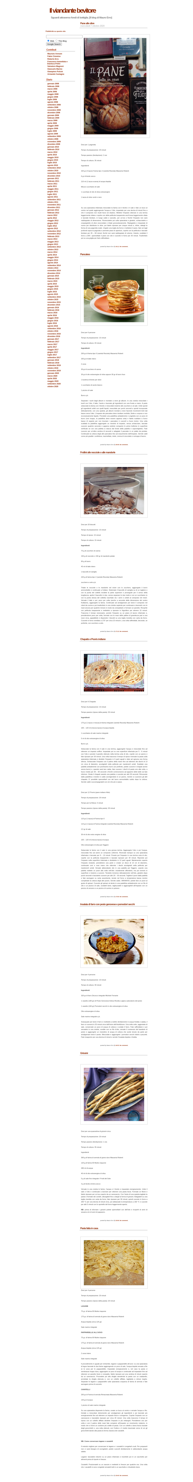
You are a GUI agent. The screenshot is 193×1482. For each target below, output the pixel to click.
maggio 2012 (53, 221)
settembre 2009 (54, 136)
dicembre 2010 (53, 176)
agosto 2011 (52, 197)
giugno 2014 (52, 260)
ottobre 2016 (52, 331)
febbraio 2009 (53, 118)
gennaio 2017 (53, 339)
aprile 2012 (52, 218)
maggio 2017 (53, 350)
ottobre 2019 (52, 368)
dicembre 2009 (53, 144)
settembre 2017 (54, 357)
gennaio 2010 (53, 147)
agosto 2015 (52, 294)
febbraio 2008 (53, 86)
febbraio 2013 (53, 236)
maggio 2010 (53, 157)
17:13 (117, 631)
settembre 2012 (54, 231)
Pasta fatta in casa (89, 1228)
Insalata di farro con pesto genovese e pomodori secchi (107, 904)
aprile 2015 (52, 284)
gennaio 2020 (53, 373)
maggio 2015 (53, 286)
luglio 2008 (52, 99)
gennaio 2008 (53, 84)
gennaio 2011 (53, 178)
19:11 (117, 246)
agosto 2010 (52, 165)
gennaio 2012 (53, 210)
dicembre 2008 (53, 113)
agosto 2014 (52, 263)
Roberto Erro (53, 59)
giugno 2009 (52, 128)
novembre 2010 (54, 173)
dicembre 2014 (53, 273)
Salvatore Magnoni (55, 66)
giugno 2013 (52, 244)
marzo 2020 (52, 376)
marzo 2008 (52, 89)
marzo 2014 (52, 252)
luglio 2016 (52, 323)
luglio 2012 (52, 226)
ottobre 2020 (52, 386)
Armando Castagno (55, 74)
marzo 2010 (52, 152)
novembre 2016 (54, 334)
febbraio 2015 (53, 278)
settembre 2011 (54, 200)
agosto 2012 (52, 228)
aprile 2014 (52, 255)
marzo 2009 (52, 120)
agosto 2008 (52, 102)
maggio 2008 (53, 94)
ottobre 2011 (52, 202)
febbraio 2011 (53, 181)
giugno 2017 (52, 352)
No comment (124, 246)
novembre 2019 (54, 371)
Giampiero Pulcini (55, 72)
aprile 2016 (52, 315)
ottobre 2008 (52, 107)
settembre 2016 (54, 328)
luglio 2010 (52, 163)
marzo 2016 (52, 313)
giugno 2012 (52, 223)
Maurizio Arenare (54, 54)
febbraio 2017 (53, 342)
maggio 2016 (53, 318)
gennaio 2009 (53, 115)
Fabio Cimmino (54, 56)
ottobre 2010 (52, 171)
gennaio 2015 (53, 276)
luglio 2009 (52, 131)
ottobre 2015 (52, 299)
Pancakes (85, 254)
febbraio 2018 (53, 363)
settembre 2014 (54, 265)
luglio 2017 (52, 355)
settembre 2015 (54, 297)
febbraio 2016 (53, 310)
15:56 (117, 1220)
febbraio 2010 (53, 149)
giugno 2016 (52, 321)
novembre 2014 (54, 270)
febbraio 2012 (53, 213)
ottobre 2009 (52, 139)
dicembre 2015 (53, 305)
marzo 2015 (52, 281)
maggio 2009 (53, 126)
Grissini (84, 1053)
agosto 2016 (52, 326)
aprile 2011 (52, 186)
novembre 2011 (54, 205)
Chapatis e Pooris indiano (93, 639)
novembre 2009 (54, 142)
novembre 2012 (54, 234)
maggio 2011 (53, 189)
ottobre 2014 (52, 268)
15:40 (117, 1475)
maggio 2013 (53, 242)
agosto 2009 (52, 134)
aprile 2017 (52, 347)
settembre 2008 (54, 105)
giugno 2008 (52, 97)
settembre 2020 (54, 384)
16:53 (117, 1045)
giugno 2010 (52, 160)
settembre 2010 (54, 168)
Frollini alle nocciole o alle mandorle (97, 452)
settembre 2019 (54, 365)
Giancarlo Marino (54, 69)
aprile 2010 (52, 155)
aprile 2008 (52, 92)
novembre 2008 (54, 110)
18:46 (117, 444)
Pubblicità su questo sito (56, 31)
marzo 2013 (52, 239)
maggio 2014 (53, 257)
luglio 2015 (52, 292)
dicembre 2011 (53, 207)
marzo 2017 (52, 344)
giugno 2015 (52, 289)
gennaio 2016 (53, 307)
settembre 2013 (54, 247)
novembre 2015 (54, 302)
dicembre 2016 (53, 336)
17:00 (117, 896)
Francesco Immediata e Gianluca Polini (57, 63)
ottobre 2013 (52, 250)
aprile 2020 (52, 378)
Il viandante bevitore (72, 10)
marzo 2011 (52, 184)
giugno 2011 (52, 192)
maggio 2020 (53, 381)
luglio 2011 (52, 194)
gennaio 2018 (53, 360)
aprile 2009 (52, 123)
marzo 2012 (52, 215)
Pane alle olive (87, 23)
